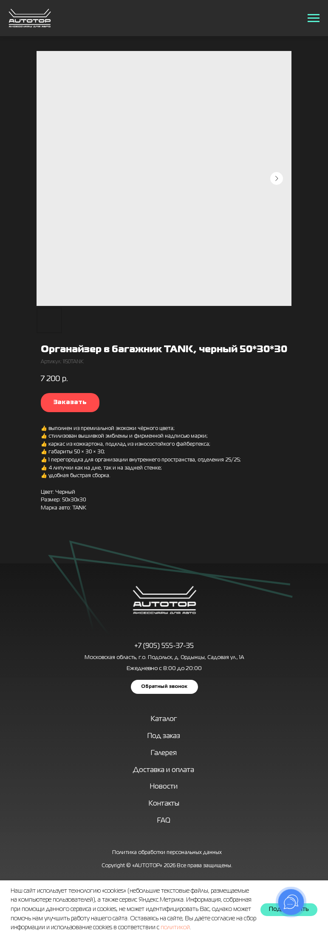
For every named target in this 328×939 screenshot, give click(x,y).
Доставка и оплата (163, 770)
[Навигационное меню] (314, 18)
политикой (175, 927)
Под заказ (163, 736)
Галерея (164, 753)
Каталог (164, 719)
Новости (164, 787)
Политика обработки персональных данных (167, 853)
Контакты (164, 804)
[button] (164, 687)
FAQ (163, 821)
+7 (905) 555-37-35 (164, 646)
